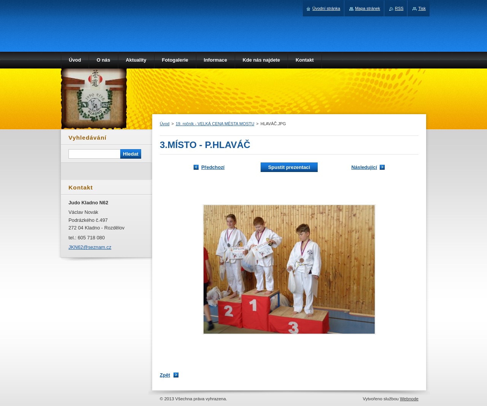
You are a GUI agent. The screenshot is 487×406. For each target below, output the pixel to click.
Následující (364, 167)
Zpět (165, 375)
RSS (399, 8)
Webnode (409, 398)
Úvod (164, 123)
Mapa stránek (367, 8)
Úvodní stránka (326, 8)
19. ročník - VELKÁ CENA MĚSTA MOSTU (215, 123)
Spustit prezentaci (289, 167)
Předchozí (212, 167)
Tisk (422, 8)
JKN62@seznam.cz (89, 247)
